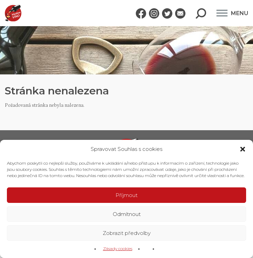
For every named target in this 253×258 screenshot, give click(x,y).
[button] (242, 149)
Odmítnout (127, 214)
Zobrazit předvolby (127, 233)
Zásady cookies (117, 248)
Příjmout (126, 195)
